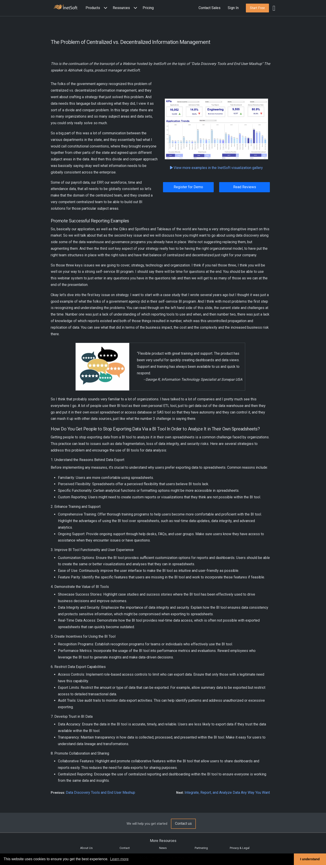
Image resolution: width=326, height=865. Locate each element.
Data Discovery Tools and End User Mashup (100, 792)
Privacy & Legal (239, 848)
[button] (97, 8)
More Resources (163, 841)
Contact (125, 848)
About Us (86, 848)
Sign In (233, 8)
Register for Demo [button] (188, 187)
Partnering (201, 848)
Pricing (148, 8)
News (163, 848)
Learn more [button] (119, 859)
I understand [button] (310, 859)
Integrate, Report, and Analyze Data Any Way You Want (227, 792)
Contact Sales (210, 8)
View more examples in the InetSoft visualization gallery (216, 168)
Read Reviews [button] (244, 187)
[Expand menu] (104, 8)
